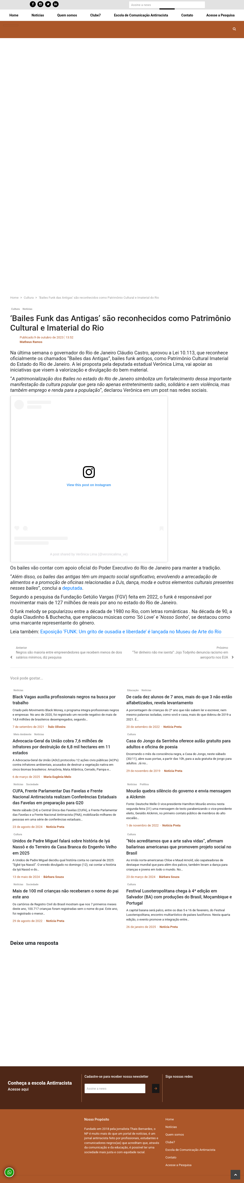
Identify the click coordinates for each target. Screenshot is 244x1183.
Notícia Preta (172, 727)
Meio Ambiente (22, 734)
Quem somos (67, 15)
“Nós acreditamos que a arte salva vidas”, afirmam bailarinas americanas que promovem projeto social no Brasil (178, 846)
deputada (72, 588)
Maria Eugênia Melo (57, 777)
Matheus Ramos (31, 342)
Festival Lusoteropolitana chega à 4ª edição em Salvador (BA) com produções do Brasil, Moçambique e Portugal (179, 896)
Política (144, 784)
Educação (133, 690)
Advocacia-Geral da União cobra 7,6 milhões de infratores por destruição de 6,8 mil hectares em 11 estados (61, 746)
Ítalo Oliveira (56, 727)
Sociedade (32, 784)
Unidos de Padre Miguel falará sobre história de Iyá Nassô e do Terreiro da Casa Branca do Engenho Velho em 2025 (65, 846)
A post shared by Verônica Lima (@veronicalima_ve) (88, 554)
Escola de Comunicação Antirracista (141, 15)
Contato (187, 15)
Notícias (38, 15)
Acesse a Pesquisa (220, 15)
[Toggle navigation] (10, 25)
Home (14, 15)
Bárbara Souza (53, 877)
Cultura (15, 309)
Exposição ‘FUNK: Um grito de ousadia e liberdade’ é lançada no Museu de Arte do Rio (130, 631)
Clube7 (95, 15)
